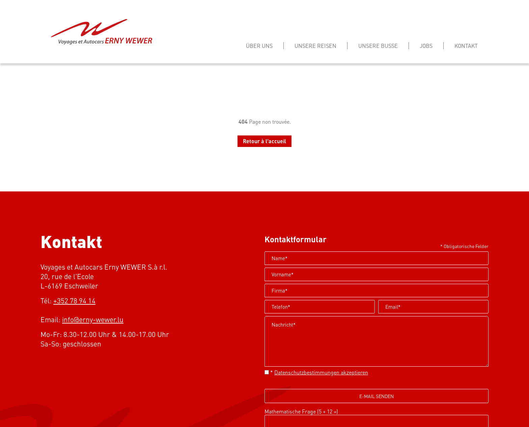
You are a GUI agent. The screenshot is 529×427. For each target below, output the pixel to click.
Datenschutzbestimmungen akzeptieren (321, 372)
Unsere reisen (315, 45)
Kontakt (466, 45)
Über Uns (259, 45)
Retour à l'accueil (264, 141)
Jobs (426, 45)
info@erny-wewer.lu (92, 319)
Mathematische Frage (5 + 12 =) (301, 411)
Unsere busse (378, 45)
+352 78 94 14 (74, 300)
